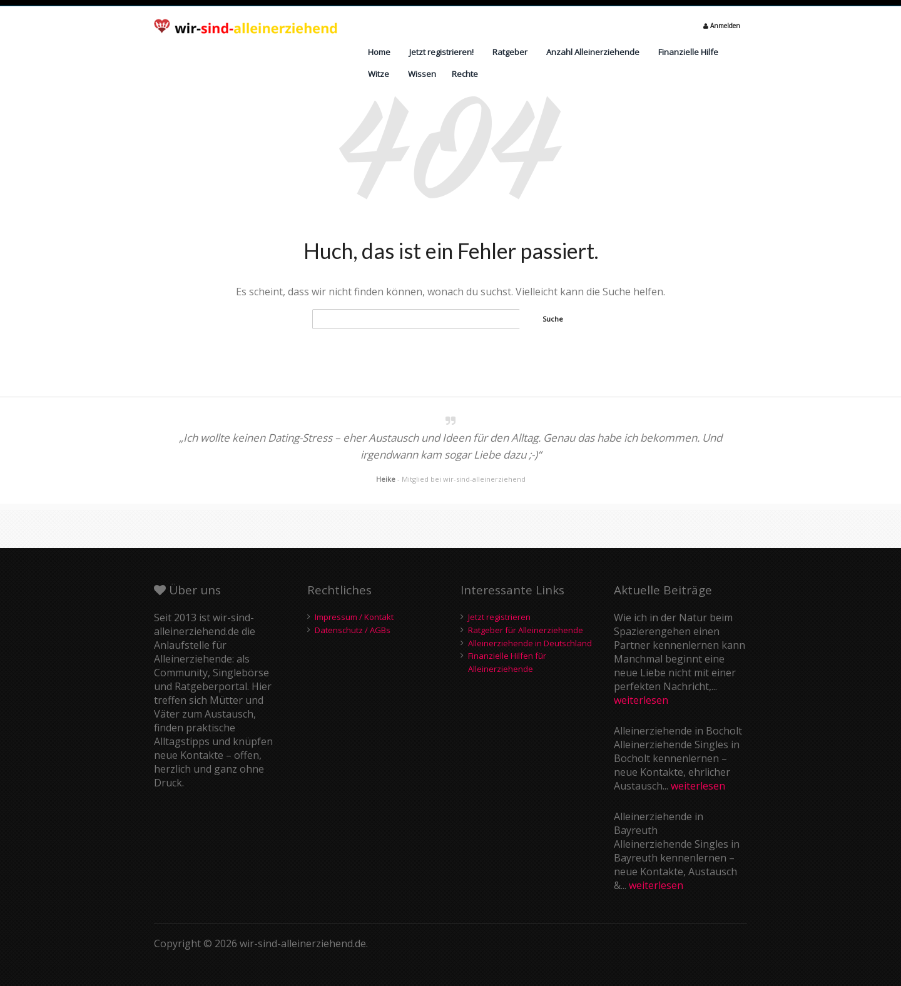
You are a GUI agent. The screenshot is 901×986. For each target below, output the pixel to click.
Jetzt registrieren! (441, 52)
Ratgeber (509, 52)
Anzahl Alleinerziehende (592, 52)
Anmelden (721, 25)
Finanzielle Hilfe (688, 52)
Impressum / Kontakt (354, 617)
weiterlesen (641, 700)
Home (379, 52)
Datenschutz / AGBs (352, 630)
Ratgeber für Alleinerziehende (525, 630)
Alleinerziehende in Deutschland (530, 643)
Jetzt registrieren (499, 617)
